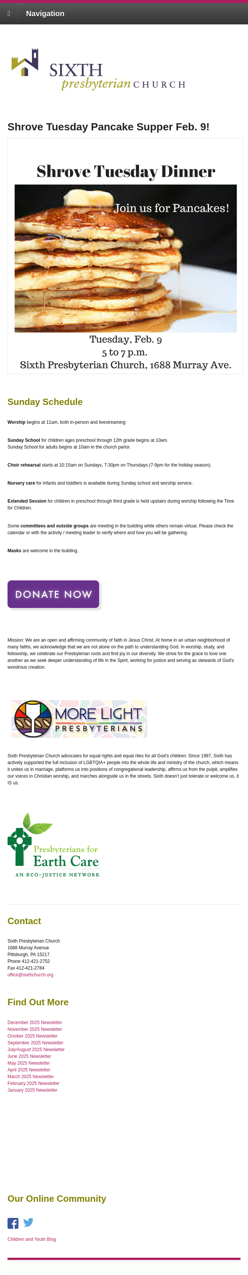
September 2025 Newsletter (36, 1042)
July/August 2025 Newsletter (36, 1049)
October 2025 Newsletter (32, 1036)
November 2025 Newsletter (35, 1029)
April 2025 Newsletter (29, 1070)
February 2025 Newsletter (33, 1083)
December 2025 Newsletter (35, 1022)
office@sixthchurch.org (30, 974)
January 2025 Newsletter (32, 1090)
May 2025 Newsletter (29, 1063)
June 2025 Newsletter (29, 1056)
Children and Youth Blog (32, 1239)
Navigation (45, 13)
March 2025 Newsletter (31, 1076)
